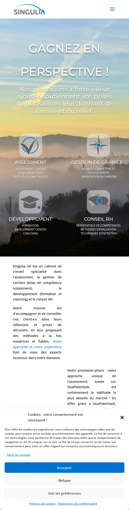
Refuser (64, 480)
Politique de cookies (42, 504)
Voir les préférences (64, 493)
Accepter (64, 467)
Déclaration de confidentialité (77, 504)
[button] (122, 417)
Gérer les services (18, 455)
